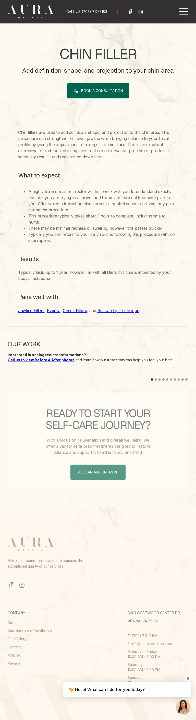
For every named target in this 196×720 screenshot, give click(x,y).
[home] (31, 11)
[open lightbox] (52, 371)
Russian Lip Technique (118, 310)
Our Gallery (17, 654)
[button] (183, 11)
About (13, 637)
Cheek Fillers (75, 310)
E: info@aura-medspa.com (150, 659)
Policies (14, 670)
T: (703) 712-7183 (142, 651)
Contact (14, 662)
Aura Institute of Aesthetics (30, 646)
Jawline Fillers (31, 310)
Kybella (53, 310)
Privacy (14, 678)
